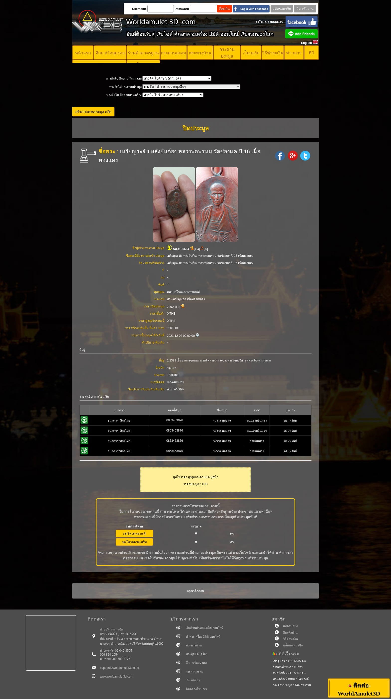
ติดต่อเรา (277, 22)
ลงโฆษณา (262, 22)
